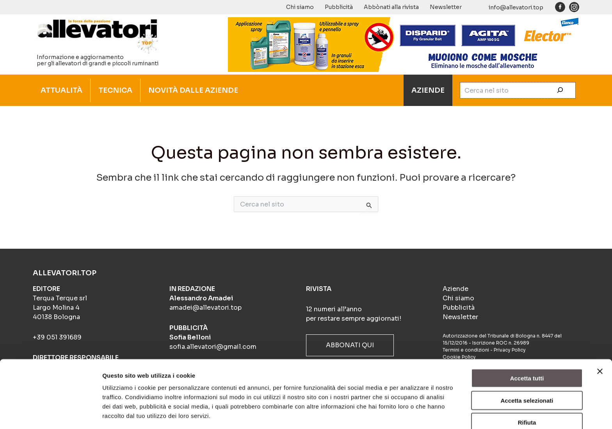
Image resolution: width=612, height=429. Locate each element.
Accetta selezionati (526, 373)
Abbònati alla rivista (391, 7)
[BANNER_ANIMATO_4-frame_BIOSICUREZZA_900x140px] (403, 43)
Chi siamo (300, 7)
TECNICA (115, 90)
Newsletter (446, 7)
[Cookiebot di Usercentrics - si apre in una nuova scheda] (50, 414)
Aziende (455, 289)
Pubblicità (339, 7)
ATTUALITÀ (61, 90)
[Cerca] (560, 90)
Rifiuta (527, 394)
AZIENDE (428, 90)
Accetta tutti (527, 350)
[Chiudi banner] (600, 343)
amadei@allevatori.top (205, 307)
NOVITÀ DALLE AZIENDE (193, 90)
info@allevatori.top (516, 7)
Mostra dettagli (411, 413)
